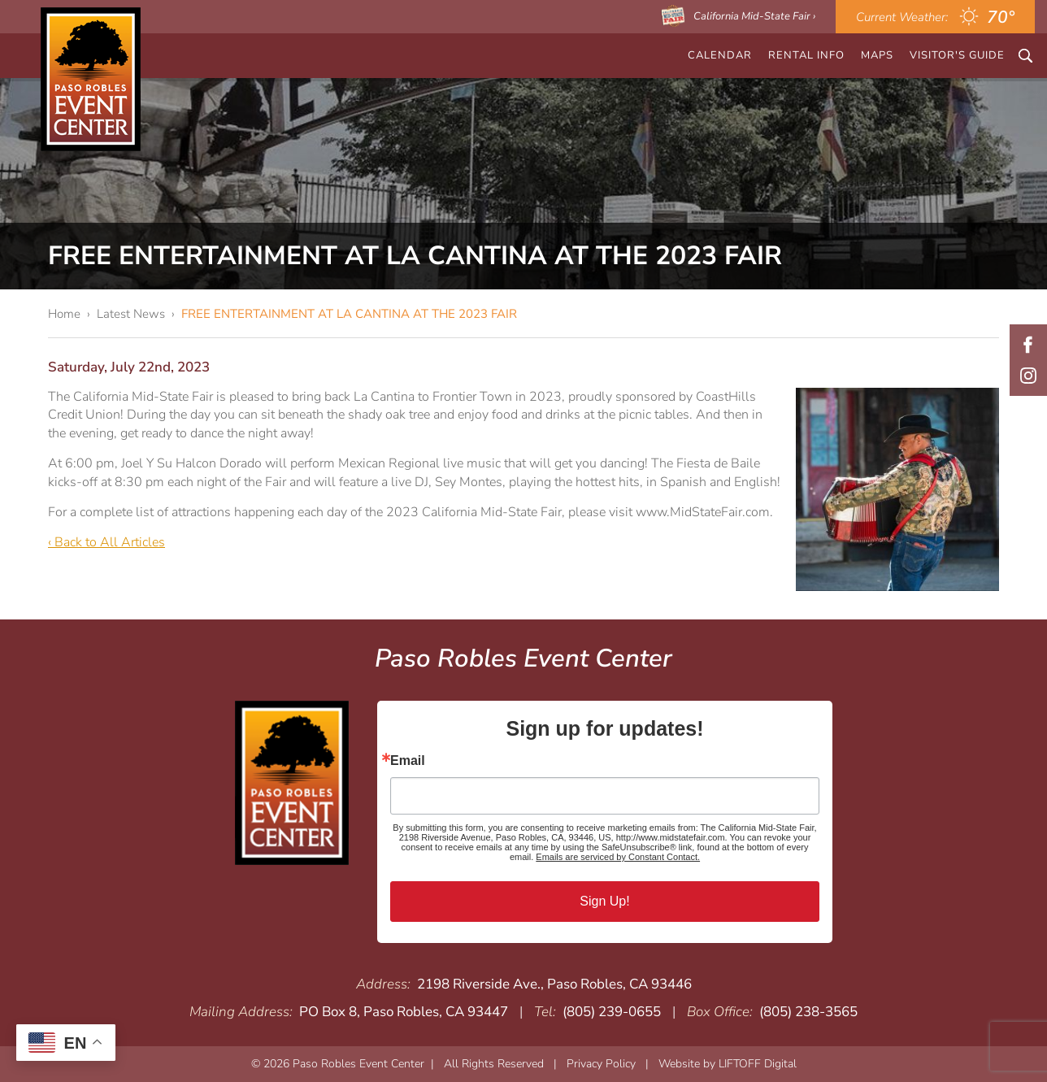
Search (1025, 55)
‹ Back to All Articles (106, 542)
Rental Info (806, 55)
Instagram (1028, 375)
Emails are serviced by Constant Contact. (618, 857)
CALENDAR (720, 55)
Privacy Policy (601, 1063)
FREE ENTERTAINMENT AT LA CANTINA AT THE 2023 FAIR (349, 314)
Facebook (1028, 344)
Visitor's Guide (957, 55)
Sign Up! (604, 901)
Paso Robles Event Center (91, 79)
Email (407, 760)
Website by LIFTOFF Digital (727, 1063)
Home (64, 314)
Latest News (131, 314)
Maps (877, 55)
